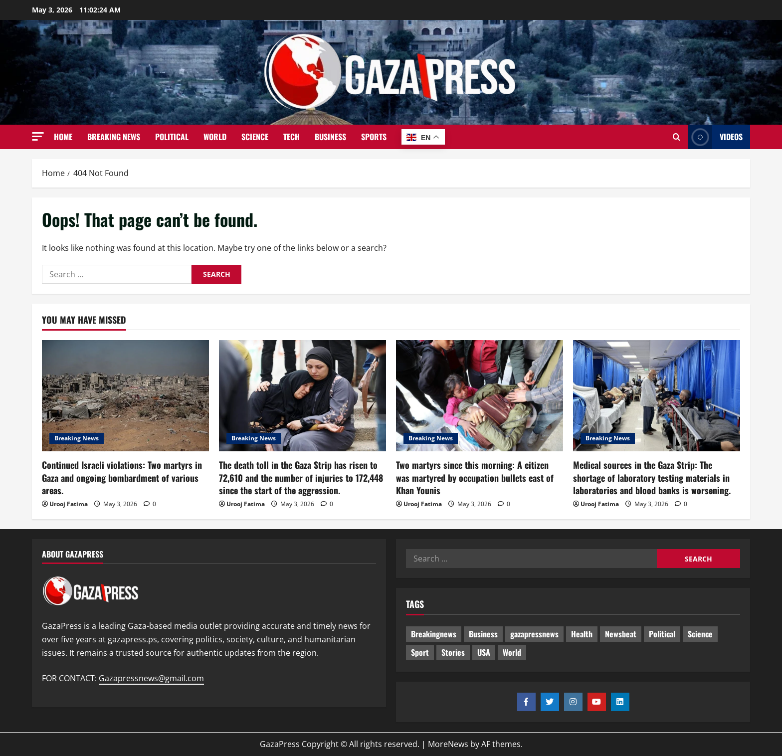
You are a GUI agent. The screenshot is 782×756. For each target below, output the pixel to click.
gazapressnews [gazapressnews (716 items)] (534, 634)
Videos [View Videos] (715, 137)
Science (254, 137)
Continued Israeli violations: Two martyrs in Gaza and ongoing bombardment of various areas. (122, 477)
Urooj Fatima (68, 504)
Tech (291, 137)
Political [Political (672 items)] (662, 634)
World (214, 137)
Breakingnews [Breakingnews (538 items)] (433, 634)
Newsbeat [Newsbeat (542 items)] (620, 634)
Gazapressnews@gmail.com (151, 678)
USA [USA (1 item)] (483, 652)
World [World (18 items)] (512, 652)
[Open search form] (676, 137)
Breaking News (113, 137)
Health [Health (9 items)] (581, 634)
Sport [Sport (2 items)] (420, 652)
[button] (38, 136)
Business (330, 137)
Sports (374, 137)
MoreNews (448, 744)
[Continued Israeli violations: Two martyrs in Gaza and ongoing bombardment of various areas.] (125, 395)
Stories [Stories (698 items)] (453, 652)
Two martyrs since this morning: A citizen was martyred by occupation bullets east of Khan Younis (475, 477)
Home (63, 137)
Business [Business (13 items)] (483, 634)
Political (172, 137)
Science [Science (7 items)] (700, 634)
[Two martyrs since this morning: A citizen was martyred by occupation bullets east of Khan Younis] (479, 395)
